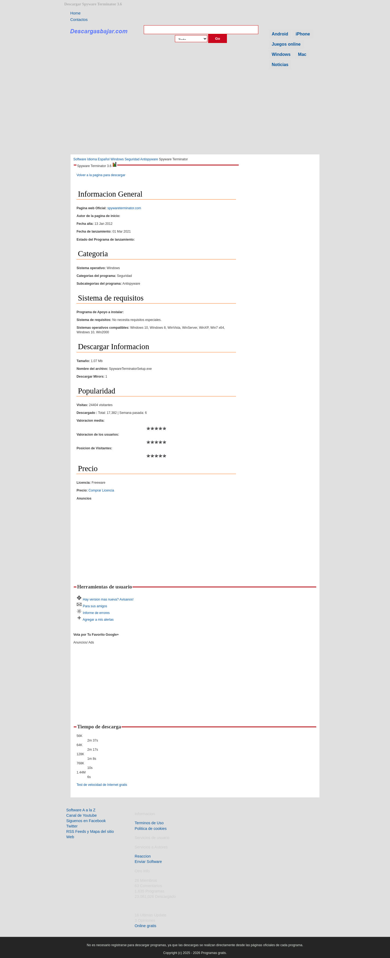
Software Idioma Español (91, 159)
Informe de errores (96, 613)
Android (280, 34)
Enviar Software (148, 861)
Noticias (280, 64)
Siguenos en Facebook (86, 821)
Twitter (72, 826)
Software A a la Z (80, 810)
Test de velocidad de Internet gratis (101, 785)
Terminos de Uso (149, 823)
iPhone (303, 34)
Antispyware (149, 159)
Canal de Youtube (81, 815)
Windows (281, 54)
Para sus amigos (95, 606)
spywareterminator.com (124, 208)
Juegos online (286, 44)
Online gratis (145, 926)
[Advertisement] (195, 113)
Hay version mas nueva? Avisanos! (108, 599)
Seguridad (132, 159)
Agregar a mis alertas (98, 619)
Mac (302, 54)
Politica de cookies (151, 828)
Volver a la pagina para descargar (100, 175)
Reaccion (143, 856)
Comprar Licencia (101, 490)
